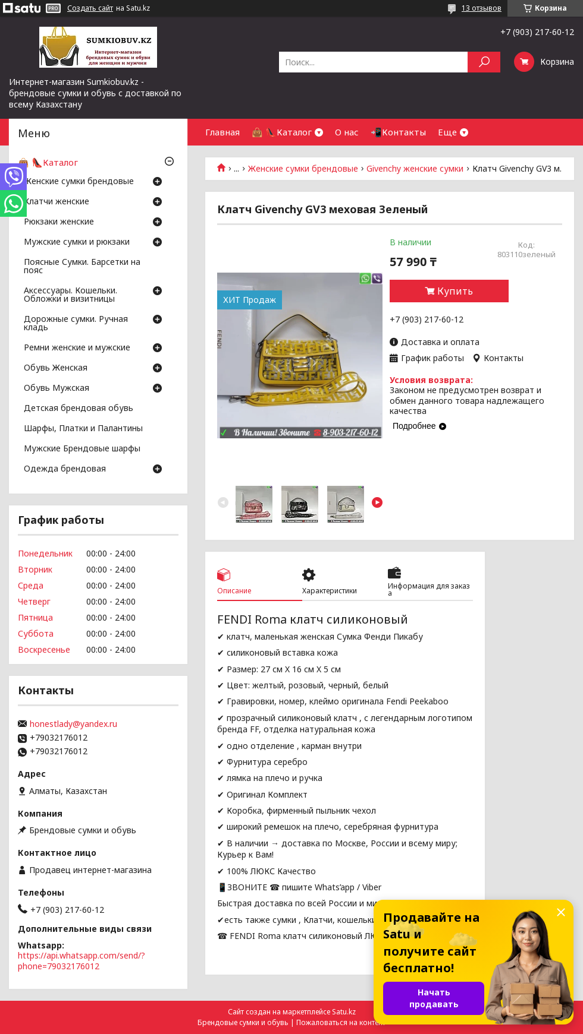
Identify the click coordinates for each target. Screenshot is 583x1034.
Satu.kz (344, 1012)
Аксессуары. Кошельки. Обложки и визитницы (70, 295)
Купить (455, 291)
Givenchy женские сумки (414, 168)
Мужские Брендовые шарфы (82, 449)
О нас (347, 132)
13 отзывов (481, 8)
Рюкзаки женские (59, 222)
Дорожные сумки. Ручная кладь (76, 324)
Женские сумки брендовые (303, 168)
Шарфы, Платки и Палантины (83, 429)
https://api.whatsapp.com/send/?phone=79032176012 (81, 961)
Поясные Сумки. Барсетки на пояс (82, 267)
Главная (222, 132)
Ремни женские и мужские (77, 348)
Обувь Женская (55, 368)
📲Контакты (398, 132)
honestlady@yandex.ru (73, 724)
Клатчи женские (56, 202)
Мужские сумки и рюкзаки (77, 242)
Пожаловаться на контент (340, 1022)
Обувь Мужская (56, 388)
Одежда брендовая (65, 469)
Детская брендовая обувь (78, 408)
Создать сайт (90, 8)
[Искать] (484, 62)
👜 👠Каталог (282, 132)
